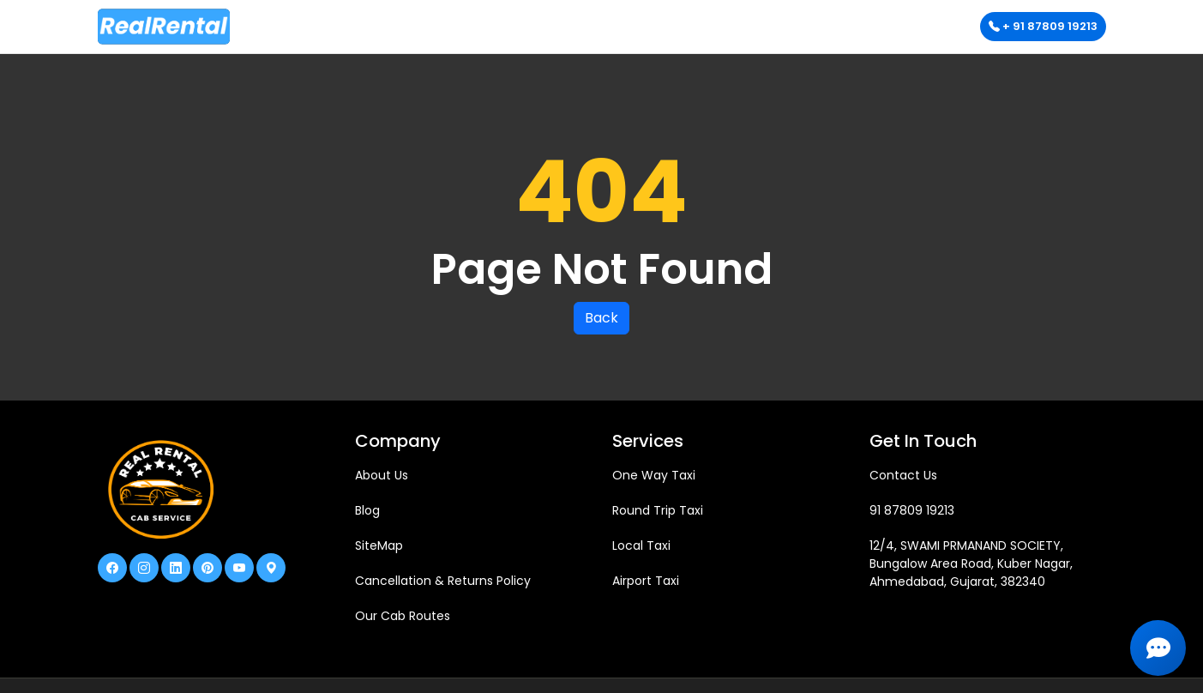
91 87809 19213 (911, 510)
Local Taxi (641, 545)
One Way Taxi (653, 475)
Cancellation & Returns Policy (443, 580)
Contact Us (903, 475)
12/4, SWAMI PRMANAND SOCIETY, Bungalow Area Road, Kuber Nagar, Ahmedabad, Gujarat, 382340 (971, 563)
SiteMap (379, 545)
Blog (367, 510)
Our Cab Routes (402, 615)
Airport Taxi (645, 580)
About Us (381, 475)
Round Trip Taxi (657, 510)
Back (601, 318)
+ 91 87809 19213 (1043, 26)
